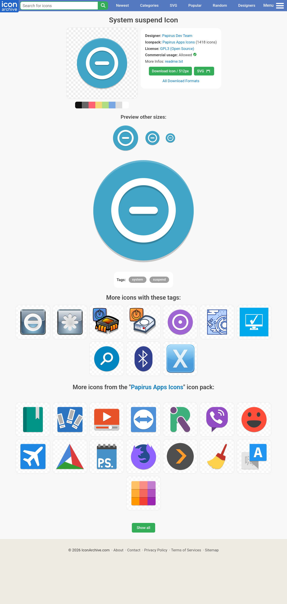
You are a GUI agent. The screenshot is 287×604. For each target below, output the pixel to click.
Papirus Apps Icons (179, 42)
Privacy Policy (155, 550)
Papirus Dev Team (177, 35)
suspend (159, 279)
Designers (246, 5)
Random (220, 5)
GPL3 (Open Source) (177, 48)
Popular (195, 5)
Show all (143, 528)
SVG (173, 5)
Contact (133, 550)
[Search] (103, 5)
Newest (122, 5)
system (137, 279)
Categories (149, 5)
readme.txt (174, 61)
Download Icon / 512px (170, 71)
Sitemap (212, 550)
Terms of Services (186, 550)
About (118, 550)
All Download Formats (181, 81)
